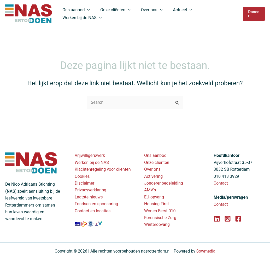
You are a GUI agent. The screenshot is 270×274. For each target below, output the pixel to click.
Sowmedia (206, 251)
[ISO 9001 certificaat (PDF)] (91, 223)
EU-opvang (154, 197)
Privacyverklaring (90, 189)
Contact (221, 183)
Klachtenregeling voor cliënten (103, 169)
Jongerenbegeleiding (163, 183)
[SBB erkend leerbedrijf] (84, 223)
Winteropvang (157, 224)
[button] (253, 14)
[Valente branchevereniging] (99, 223)
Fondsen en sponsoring (96, 203)
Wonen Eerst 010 (160, 210)
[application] (86, 14)
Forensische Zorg (160, 217)
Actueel (175, 14)
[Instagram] (227, 218)
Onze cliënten (112, 14)
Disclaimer (84, 183)
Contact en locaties (92, 210)
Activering (153, 176)
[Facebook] (238, 218)
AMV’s (150, 189)
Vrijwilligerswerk (90, 155)
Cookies (82, 176)
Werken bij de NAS (212, 14)
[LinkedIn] (217, 218)
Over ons (146, 14)
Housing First (156, 203)
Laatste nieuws (89, 197)
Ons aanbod (75, 14)
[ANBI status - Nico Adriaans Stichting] (78, 223)
